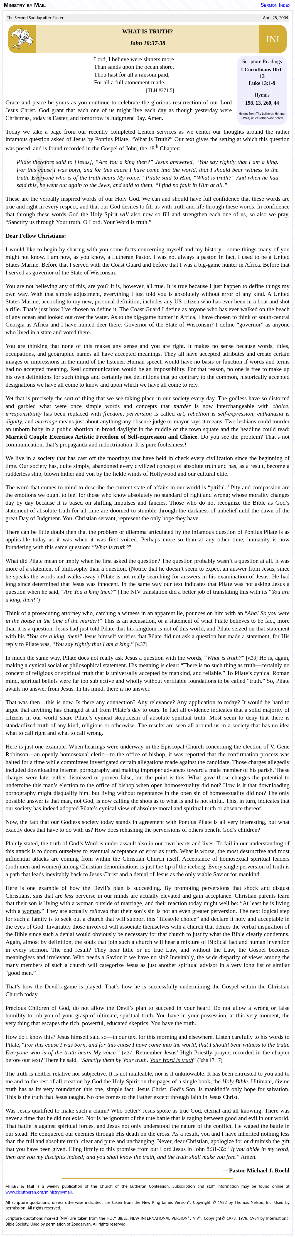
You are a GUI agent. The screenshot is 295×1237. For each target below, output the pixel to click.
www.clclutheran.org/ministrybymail (39, 1192)
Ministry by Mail (25, 5)
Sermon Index (275, 5)
